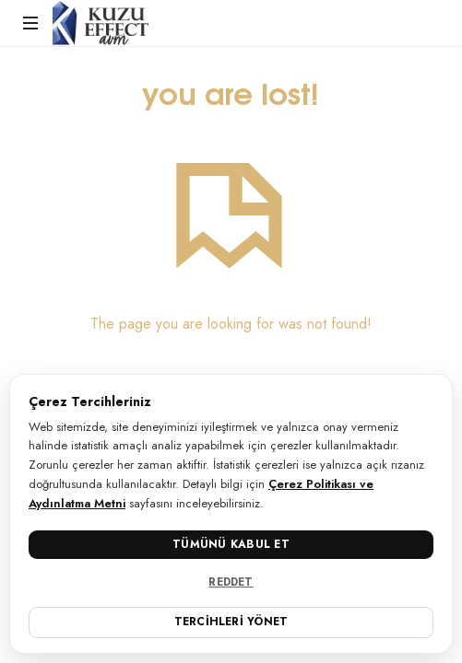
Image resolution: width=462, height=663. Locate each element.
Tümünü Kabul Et (231, 544)
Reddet (230, 582)
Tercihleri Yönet (231, 621)
